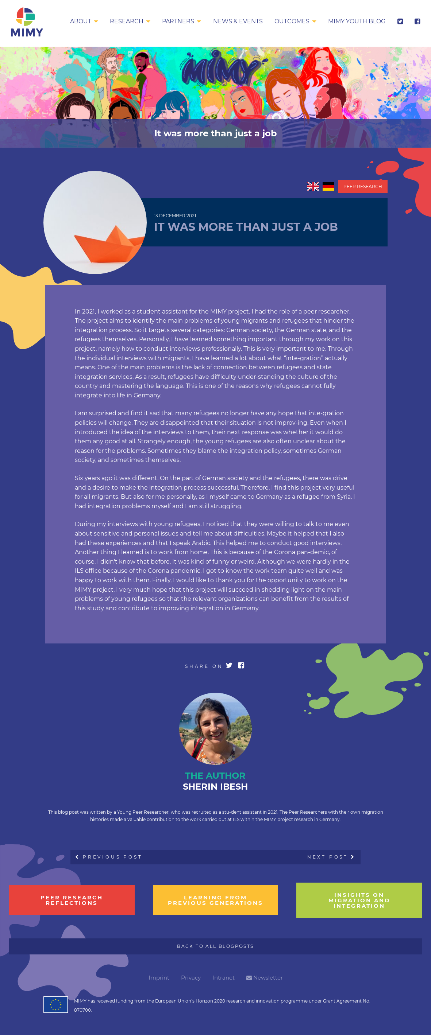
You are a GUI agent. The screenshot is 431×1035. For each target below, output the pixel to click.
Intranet (223, 977)
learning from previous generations (215, 900)
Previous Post (109, 857)
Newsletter (264, 977)
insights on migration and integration (359, 900)
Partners (178, 21)
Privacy (191, 977)
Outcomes (291, 21)
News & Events (238, 21)
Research (126, 21)
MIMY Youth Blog (356, 21)
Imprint (159, 977)
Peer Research (362, 186)
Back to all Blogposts (215, 946)
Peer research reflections (72, 900)
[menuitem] (84, 22)
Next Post (331, 857)
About (80, 21)
